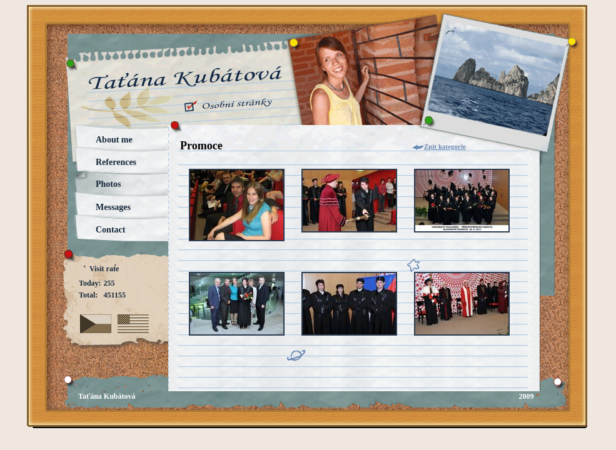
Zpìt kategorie (445, 146)
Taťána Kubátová (107, 396)
